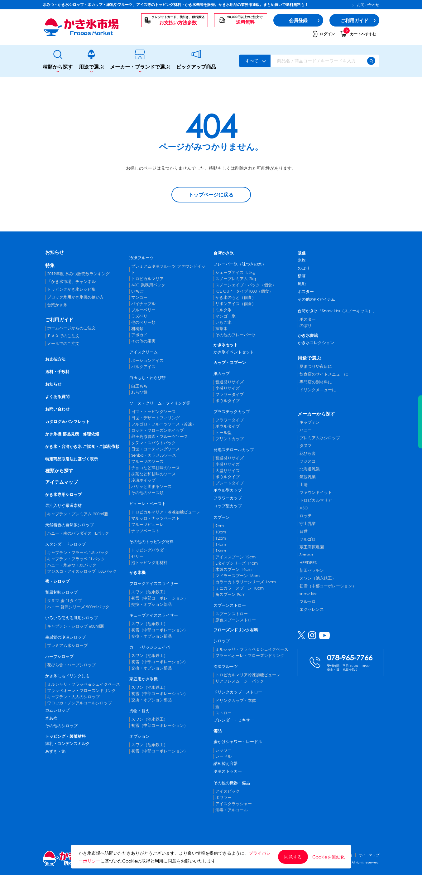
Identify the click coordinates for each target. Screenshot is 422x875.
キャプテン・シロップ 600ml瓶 (75, 626)
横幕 (302, 276)
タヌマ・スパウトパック (153, 442)
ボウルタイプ (227, 400)
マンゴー (139, 297)
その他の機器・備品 (231, 782)
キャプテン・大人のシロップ (73, 696)
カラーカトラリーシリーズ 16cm (245, 582)
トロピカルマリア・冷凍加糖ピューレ (165, 512)
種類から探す (58, 61)
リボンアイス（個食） (235, 303)
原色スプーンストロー (235, 620)
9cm (219, 525)
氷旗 (302, 260)
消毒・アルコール (231, 810)
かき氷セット (225, 345)
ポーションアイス (147, 360)
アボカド (139, 335)
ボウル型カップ (227, 490)
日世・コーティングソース (155, 449)
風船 (302, 283)
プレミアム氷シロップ (67, 645)
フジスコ (308, 461)
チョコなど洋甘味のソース (155, 467)
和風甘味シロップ (61, 592)
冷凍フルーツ (141, 257)
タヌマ (306, 445)
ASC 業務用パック (148, 285)
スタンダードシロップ (65, 544)
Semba (306, 554)
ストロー (223, 713)
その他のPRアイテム (316, 299)
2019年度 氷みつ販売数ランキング (78, 273)
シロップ (221, 641)
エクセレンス (312, 609)
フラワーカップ (227, 498)
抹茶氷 (221, 328)
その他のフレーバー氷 (235, 335)
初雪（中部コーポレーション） (159, 598)
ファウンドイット (316, 492)
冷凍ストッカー (227, 771)
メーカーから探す (316, 414)
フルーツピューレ (147, 524)
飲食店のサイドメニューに (324, 374)
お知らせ (54, 252)
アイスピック (227, 791)
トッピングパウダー (149, 550)
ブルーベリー (143, 310)
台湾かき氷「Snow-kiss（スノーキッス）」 (337, 311)
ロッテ (306, 515)
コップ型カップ (227, 505)
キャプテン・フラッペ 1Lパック (76, 558)
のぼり (304, 268)
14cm (220, 544)
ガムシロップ (57, 710)
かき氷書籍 (308, 335)
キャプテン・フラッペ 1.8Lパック (77, 552)
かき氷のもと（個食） (235, 297)
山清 (304, 484)
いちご (137, 291)
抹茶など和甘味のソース (153, 474)
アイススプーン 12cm (235, 557)
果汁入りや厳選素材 (63, 505)
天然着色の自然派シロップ (69, 524)
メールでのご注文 (63, 343)
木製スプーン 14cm (233, 569)
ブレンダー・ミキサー (233, 720)
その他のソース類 (147, 492)
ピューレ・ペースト (147, 503)
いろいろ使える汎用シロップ (71, 617)
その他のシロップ (61, 725)
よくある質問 (57, 396)
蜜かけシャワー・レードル (237, 741)
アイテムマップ (61, 482)
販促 (302, 253)
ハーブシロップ (59, 656)
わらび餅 (139, 392)
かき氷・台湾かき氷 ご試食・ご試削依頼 (82, 446)
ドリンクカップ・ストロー (237, 692)
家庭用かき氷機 (143, 679)
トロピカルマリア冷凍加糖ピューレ (247, 675)
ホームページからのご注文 (71, 328)
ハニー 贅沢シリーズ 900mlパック (78, 607)
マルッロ (308, 601)
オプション (139, 736)
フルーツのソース (147, 461)
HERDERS (308, 562)
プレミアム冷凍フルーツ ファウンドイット (168, 269)
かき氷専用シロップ (63, 494)
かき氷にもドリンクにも (67, 675)
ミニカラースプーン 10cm (239, 588)
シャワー (223, 750)
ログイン (322, 34)
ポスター (306, 291)
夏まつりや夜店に (316, 366)
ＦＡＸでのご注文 (63, 335)
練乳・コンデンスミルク (67, 743)
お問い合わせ (365, 5)
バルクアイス (143, 366)
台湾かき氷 (57, 305)
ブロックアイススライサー (153, 583)
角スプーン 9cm (230, 594)
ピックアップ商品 (196, 60)
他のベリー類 (143, 322)
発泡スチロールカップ (233, 449)
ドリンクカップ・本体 (235, 700)
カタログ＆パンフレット (67, 421)
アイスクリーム (143, 352)
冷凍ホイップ (143, 480)
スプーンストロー (229, 605)
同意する (293, 857)
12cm (220, 538)
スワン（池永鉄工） (149, 592)
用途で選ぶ (91, 61)
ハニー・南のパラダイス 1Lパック (78, 533)
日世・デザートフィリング (155, 417)
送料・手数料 (57, 371)
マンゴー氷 (225, 316)
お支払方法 (55, 359)
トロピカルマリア (147, 278)
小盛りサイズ (227, 388)
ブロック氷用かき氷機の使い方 (75, 297)
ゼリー (137, 556)
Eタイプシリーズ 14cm (236, 563)
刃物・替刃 (139, 710)
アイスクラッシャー (233, 803)
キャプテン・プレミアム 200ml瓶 (77, 514)
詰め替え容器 (225, 763)
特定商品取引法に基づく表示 (71, 459)
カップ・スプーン (229, 362)
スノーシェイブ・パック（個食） (245, 285)
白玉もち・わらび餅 (147, 377)
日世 (304, 531)
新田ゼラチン (312, 570)
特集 (50, 265)
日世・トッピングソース (153, 411)
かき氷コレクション (316, 342)
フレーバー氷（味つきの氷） (239, 264)
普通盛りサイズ (229, 382)
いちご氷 (223, 322)
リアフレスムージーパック (239, 681)
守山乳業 (308, 523)
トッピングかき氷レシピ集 (71, 289)
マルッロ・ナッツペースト (155, 518)
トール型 (223, 432)
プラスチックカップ (231, 411)
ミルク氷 (223, 310)
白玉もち (139, 386)
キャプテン (310, 422)
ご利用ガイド (59, 319)
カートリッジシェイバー (151, 647)
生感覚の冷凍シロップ (65, 637)
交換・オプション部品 (151, 604)
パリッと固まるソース (151, 486)
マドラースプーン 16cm (237, 575)
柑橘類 (137, 328)
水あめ (51, 718)
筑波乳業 (308, 476)
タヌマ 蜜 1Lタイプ (64, 600)
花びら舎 (308, 453)
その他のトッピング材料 (151, 541)
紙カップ (221, 373)
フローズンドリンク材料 (235, 630)
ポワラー (223, 797)
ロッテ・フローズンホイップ (157, 430)
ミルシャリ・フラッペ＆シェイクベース (83, 684)
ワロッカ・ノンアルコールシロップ (79, 703)
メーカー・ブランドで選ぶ (140, 61)
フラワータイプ (229, 394)
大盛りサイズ (227, 470)
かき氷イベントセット (233, 352)
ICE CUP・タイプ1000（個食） (244, 291)
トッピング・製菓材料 (65, 736)
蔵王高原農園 (312, 547)
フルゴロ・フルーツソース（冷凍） (163, 424)
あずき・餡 (55, 751)
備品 (217, 730)
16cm (220, 550)
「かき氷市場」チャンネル (71, 281)
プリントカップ (229, 438)
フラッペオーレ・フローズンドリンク (81, 690)
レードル (223, 756)
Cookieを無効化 (328, 857)
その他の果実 (143, 341)
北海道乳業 (310, 469)
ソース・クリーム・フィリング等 (159, 403)
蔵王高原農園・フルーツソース (159, 436)
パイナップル (143, 303)
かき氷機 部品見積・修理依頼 (72, 434)
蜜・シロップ (57, 581)
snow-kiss (308, 593)
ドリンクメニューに (318, 389)
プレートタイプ (229, 483)
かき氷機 (137, 572)
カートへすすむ (358, 33)
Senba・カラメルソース (153, 455)
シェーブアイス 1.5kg (235, 272)
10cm (220, 532)
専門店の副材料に (316, 382)
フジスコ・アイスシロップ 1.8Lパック (82, 571)
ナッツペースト (145, 530)
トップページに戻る (211, 194)
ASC (304, 508)
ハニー (306, 430)
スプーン (221, 517)
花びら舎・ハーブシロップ (71, 665)
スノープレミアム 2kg (235, 278)
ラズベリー (141, 316)
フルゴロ (308, 539)
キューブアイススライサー (153, 615)
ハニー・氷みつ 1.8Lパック (71, 565)
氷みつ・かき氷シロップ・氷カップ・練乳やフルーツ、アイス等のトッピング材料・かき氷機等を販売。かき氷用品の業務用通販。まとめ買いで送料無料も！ (175, 4)
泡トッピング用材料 (149, 562)
